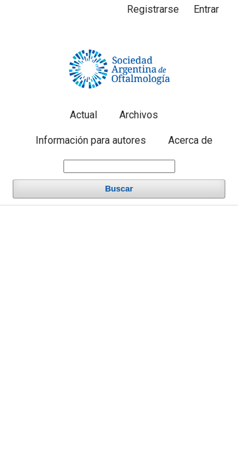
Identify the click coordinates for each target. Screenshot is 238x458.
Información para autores (91, 140)
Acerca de (190, 140)
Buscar (119, 188)
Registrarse (153, 9)
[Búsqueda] (119, 166)
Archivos (138, 115)
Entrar (206, 9)
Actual (83, 115)
